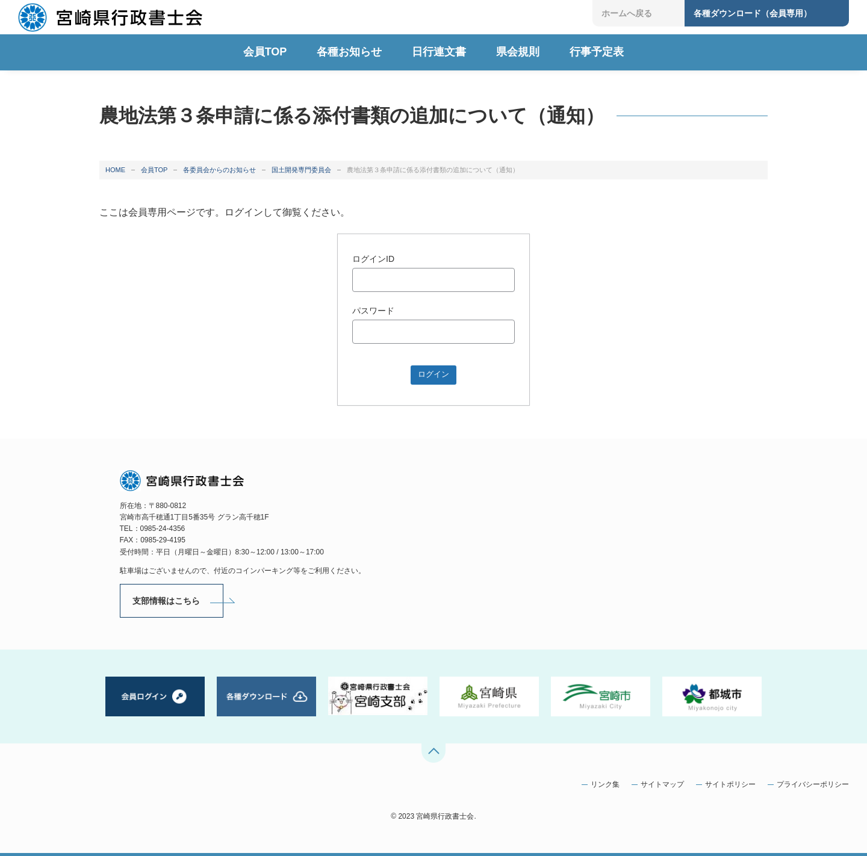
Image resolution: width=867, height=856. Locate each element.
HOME (115, 169)
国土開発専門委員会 (301, 169)
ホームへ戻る (626, 13)
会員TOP (154, 169)
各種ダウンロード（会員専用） (753, 13)
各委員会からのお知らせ (219, 169)
